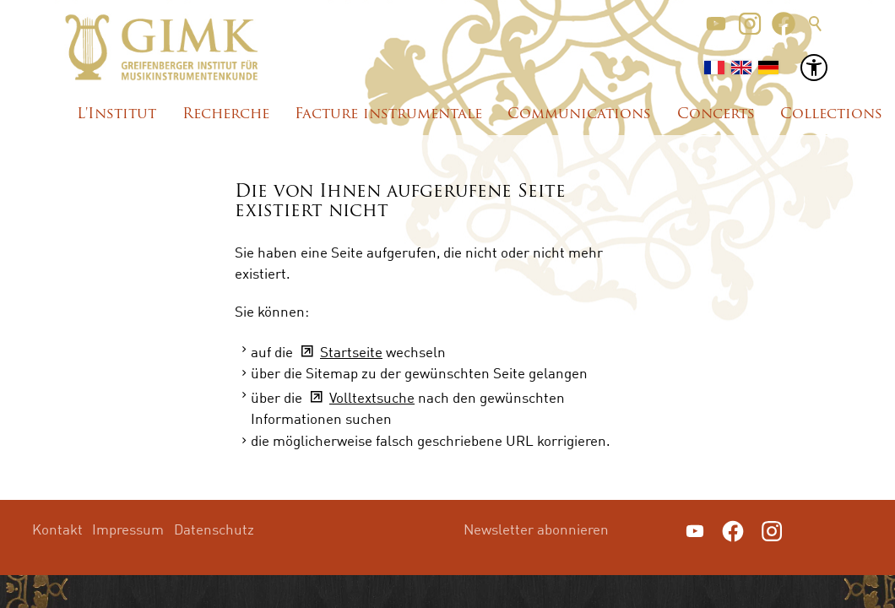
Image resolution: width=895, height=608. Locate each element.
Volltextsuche (372, 397)
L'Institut (116, 114)
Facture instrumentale (388, 114)
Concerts (716, 114)
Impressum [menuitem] (128, 529)
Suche (815, 23)
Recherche (225, 114)
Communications (579, 114)
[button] (716, 24)
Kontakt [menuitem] (57, 529)
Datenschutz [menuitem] (214, 529)
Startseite (351, 352)
